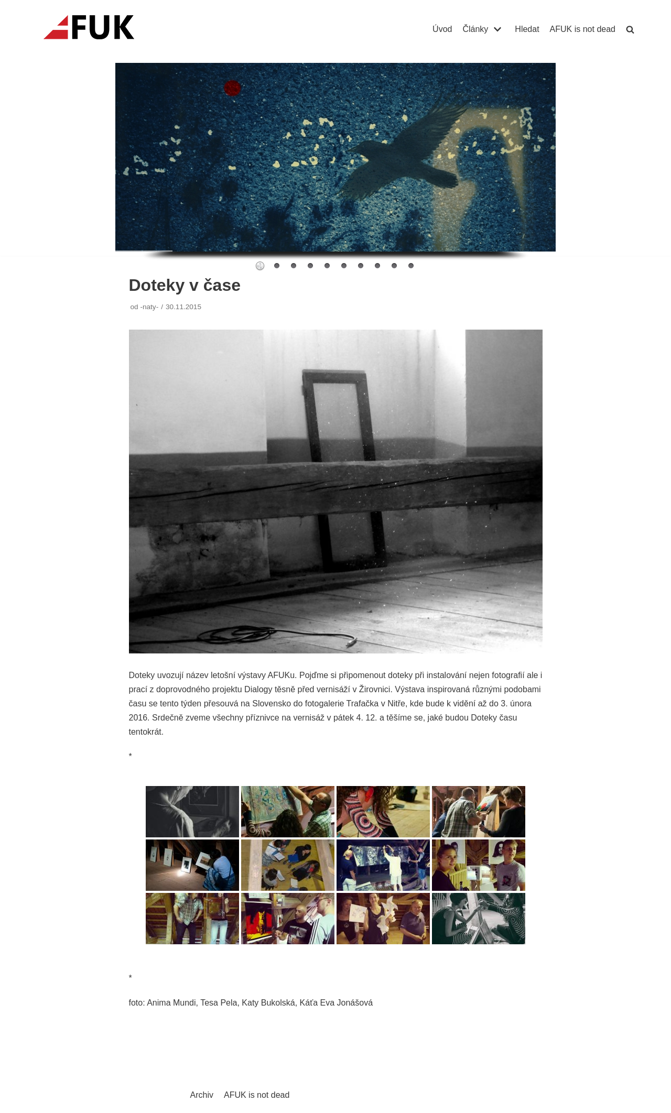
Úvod (442, 29)
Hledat (527, 29)
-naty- (149, 307)
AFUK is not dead (582, 29)
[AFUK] (101, 29)
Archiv (201, 1094)
